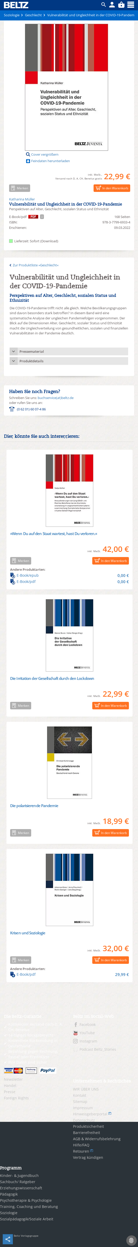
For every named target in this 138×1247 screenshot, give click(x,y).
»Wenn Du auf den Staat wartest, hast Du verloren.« (53, 533)
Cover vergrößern (44, 154)
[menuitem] (34, 1079)
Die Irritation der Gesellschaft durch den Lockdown (52, 678)
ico (104, 5)
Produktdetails (31, 361)
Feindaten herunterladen (50, 161)
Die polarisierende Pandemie (34, 805)
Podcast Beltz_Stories (98, 1049)
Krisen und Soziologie (27, 932)
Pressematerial (31, 351)
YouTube (87, 1032)
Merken (18, 188)
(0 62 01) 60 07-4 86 (31, 409)
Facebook (88, 1024)
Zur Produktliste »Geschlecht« (35, 265)
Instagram (88, 1041)
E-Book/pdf (69, 582)
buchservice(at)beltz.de (56, 397)
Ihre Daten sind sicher (27, 1062)
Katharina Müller (22, 199)
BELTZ (16, 5)
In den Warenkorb (111, 187)
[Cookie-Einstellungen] (131, 1240)
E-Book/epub (69, 575)
